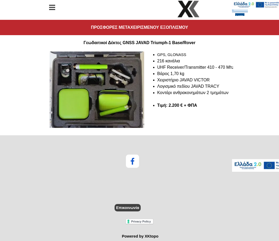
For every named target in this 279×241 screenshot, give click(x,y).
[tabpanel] (139, 90)
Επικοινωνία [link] (127, 208)
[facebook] (132, 161)
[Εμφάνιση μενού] (52, 7)
